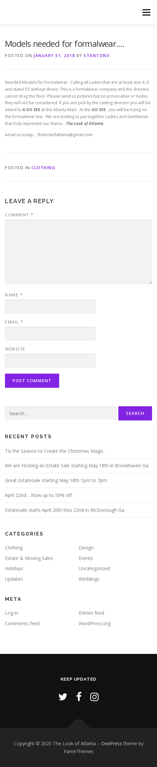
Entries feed (91, 613)
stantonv (96, 55)
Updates (14, 579)
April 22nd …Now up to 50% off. (39, 495)
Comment (19, 215)
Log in (11, 613)
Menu (145, 12)
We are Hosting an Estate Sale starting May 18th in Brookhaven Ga (76, 465)
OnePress (111, 743)
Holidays (14, 568)
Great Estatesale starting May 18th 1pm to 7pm (56, 480)
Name (14, 295)
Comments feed (22, 623)
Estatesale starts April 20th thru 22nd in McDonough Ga (64, 510)
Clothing (43, 167)
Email (14, 322)
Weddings (89, 579)
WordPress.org (94, 623)
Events (86, 558)
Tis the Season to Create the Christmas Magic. (54, 451)
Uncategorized (94, 568)
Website (15, 349)
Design (86, 547)
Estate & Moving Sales (29, 558)
